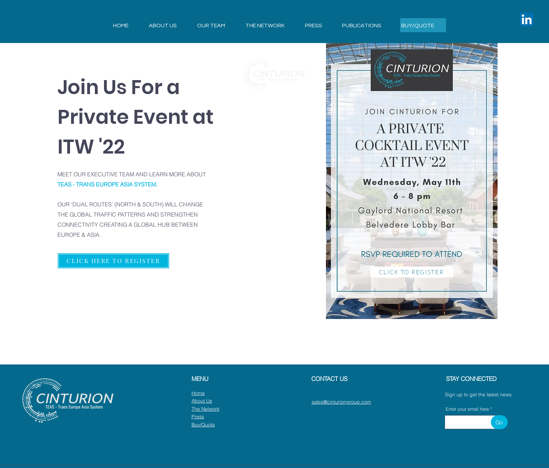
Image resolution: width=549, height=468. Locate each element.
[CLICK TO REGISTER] (411, 272)
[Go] (499, 422)
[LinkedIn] (527, 19)
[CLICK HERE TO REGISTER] (113, 261)
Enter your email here (467, 409)
